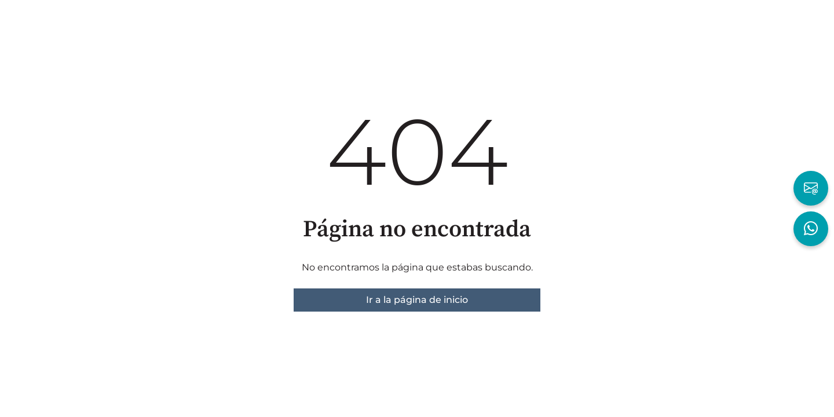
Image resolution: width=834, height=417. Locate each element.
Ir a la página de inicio (417, 299)
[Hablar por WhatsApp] (810, 228)
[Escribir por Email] (810, 188)
